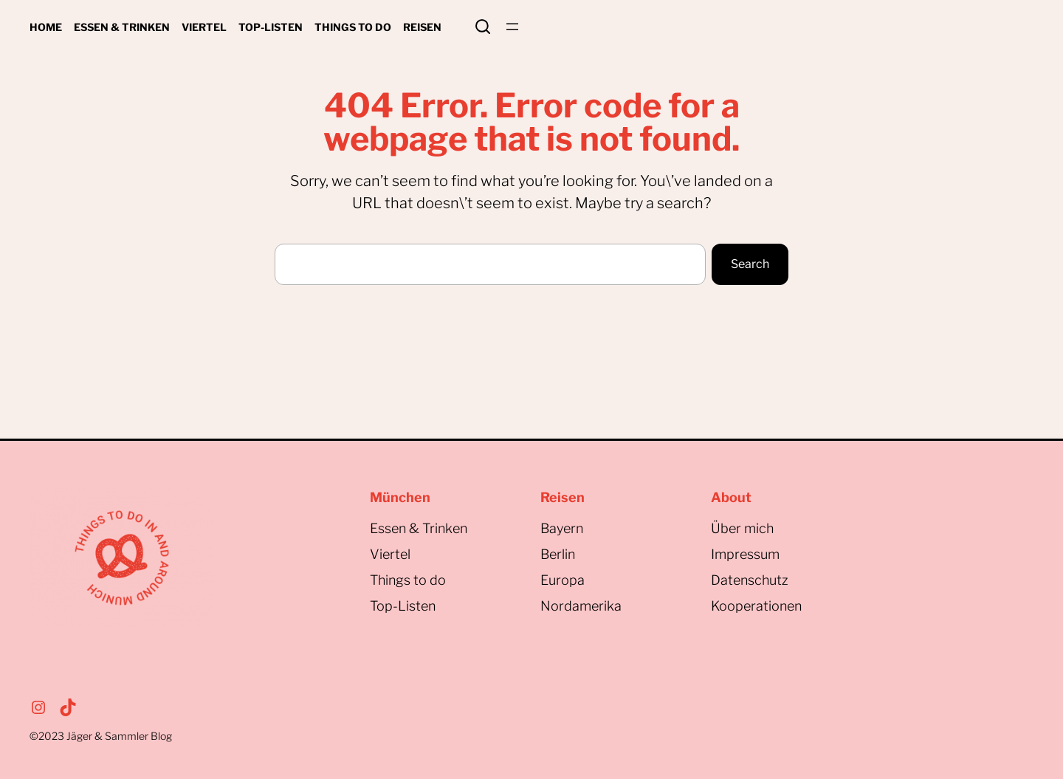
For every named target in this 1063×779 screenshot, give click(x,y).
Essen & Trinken (418, 528)
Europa (562, 580)
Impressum (745, 554)
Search (483, 26)
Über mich (742, 528)
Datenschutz (749, 580)
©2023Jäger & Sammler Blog (101, 736)
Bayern (561, 528)
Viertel (390, 554)
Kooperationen (756, 606)
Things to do (408, 580)
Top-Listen (403, 606)
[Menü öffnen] (512, 26)
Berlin (557, 554)
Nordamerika (581, 606)
